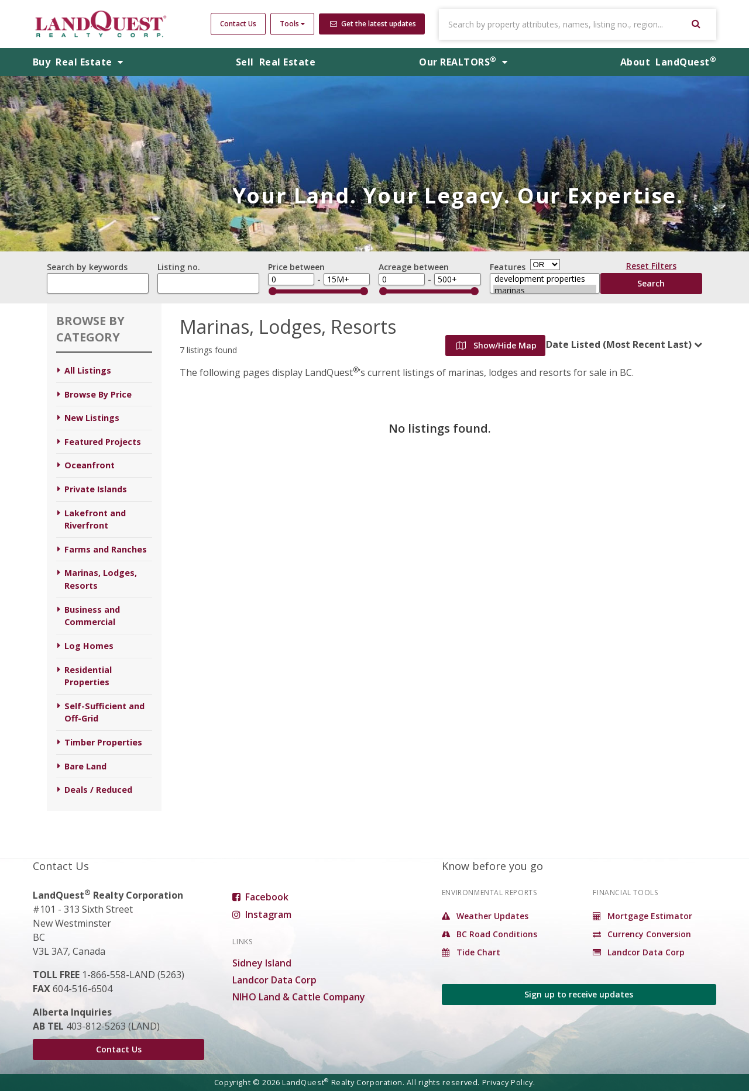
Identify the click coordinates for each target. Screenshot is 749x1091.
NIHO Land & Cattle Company (298, 996)
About (668, 62)
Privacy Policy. (508, 1082)
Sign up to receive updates (578, 994)
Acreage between (414, 266)
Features (507, 266)
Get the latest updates (373, 24)
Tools (292, 24)
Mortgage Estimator (642, 915)
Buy (78, 62)
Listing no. (178, 266)
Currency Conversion (642, 934)
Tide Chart (471, 952)
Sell (275, 62)
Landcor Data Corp (274, 979)
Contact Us (238, 24)
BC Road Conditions (489, 934)
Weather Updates (485, 915)
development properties (544, 279)
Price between (296, 266)
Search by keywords (87, 266)
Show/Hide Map (496, 345)
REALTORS (463, 62)
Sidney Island (261, 963)
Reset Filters (651, 268)
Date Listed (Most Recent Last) (619, 344)
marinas (544, 290)
